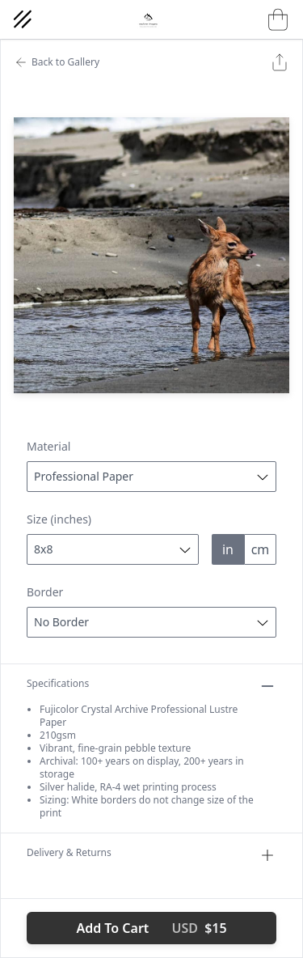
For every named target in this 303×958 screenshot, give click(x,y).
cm (260, 549)
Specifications (151, 686)
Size (59, 519)
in (228, 549)
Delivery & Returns (151, 855)
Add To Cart (151, 928)
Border (45, 592)
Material (48, 446)
